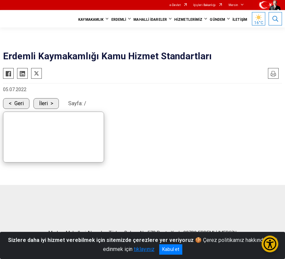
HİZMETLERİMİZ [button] (188, 19)
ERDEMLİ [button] (118, 19)
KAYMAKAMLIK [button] (91, 19)
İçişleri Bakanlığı (204, 5)
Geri (19, 103)
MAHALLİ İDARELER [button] (150, 19)
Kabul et (170, 249)
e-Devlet (175, 5)
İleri (43, 103)
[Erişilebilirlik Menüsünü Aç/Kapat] (270, 244)
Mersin (233, 5)
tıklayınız (144, 249)
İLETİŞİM (239, 19)
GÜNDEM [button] (217, 19)
